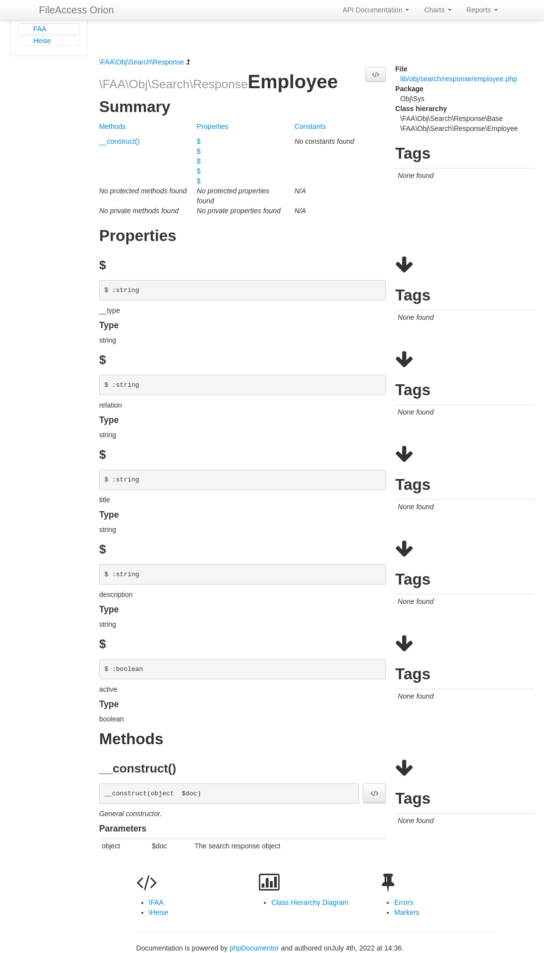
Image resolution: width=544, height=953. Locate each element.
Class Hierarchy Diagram (310, 902)
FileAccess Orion (76, 9)
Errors (403, 902)
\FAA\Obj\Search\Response (141, 62)
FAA (39, 29)
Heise (42, 41)
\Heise (159, 912)
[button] (375, 74)
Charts (437, 10)
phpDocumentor (255, 948)
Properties (213, 126)
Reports (482, 10)
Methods (112, 126)
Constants (310, 126)
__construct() (119, 141)
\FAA (156, 902)
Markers (407, 912)
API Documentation (376, 10)
